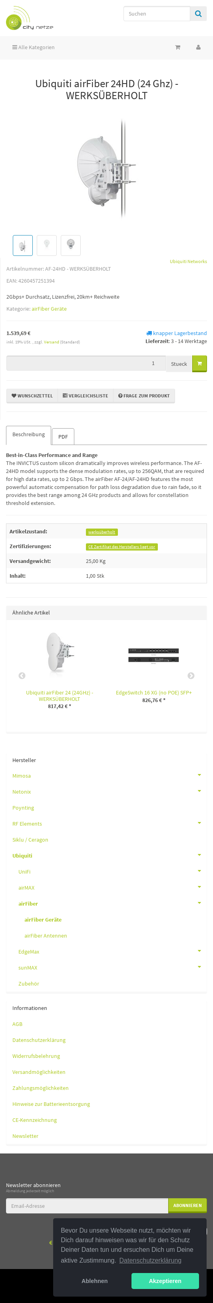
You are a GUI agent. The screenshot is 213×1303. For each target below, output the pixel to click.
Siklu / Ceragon (30, 839)
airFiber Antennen (45, 935)
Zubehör (28, 983)
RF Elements (109, 823)
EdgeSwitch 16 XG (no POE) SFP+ (154, 692)
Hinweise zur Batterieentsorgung (51, 1103)
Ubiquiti (109, 855)
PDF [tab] (63, 436)
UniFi (112, 871)
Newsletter (25, 1135)
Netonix (109, 791)
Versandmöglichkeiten (39, 1072)
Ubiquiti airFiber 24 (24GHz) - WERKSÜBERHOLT (59, 695)
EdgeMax (112, 951)
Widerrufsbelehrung (36, 1056)
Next (191, 676)
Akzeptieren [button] (165, 1281)
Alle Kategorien (33, 47)
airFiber (112, 903)
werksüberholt (101, 532)
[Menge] (86, 363)
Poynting (23, 807)
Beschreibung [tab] (28, 434)
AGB (17, 1024)
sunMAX (112, 967)
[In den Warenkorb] (199, 363)
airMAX (112, 887)
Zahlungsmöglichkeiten (40, 1087)
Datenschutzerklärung (39, 1040)
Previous (22, 676)
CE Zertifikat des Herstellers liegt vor (121, 546)
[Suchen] (156, 13)
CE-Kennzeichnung (34, 1119)
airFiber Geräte (49, 308)
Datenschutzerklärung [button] (150, 1260)
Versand (52, 342)
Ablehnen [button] (95, 1281)
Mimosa (109, 775)
